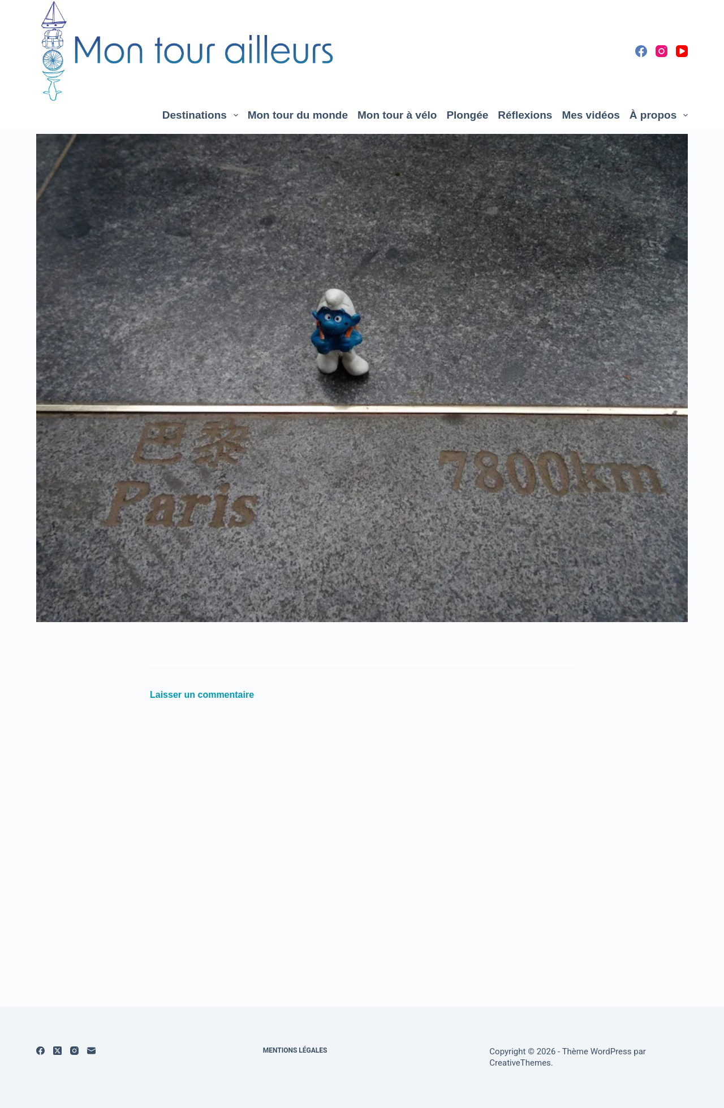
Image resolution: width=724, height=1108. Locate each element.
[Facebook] (641, 51)
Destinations (202, 115)
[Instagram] (661, 51)
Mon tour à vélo (397, 115)
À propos (659, 115)
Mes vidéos (590, 115)
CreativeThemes (520, 1063)
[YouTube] (682, 51)
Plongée (467, 115)
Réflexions (525, 115)
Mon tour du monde (298, 115)
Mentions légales (295, 1050)
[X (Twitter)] (57, 1050)
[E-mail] (91, 1050)
